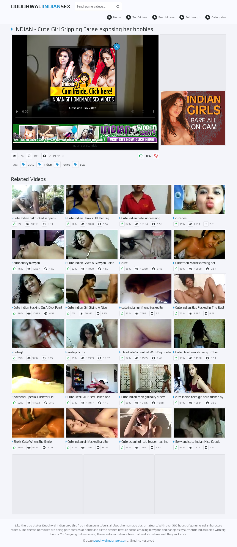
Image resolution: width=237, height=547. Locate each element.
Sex (78, 164)
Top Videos (137, 17)
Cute (27, 164)
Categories (215, 17)
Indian (44, 164)
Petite (62, 164)
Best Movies (163, 17)
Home (114, 17)
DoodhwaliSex (40, 6)
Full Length (190, 17)
